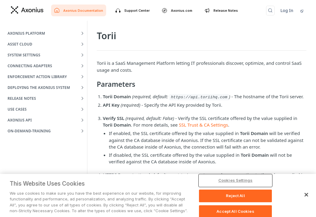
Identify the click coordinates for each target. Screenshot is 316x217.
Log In (286, 10)
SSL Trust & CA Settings (203, 125)
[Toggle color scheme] (302, 10)
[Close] (306, 195)
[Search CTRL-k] (270, 10)
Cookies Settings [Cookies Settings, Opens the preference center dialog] (235, 180)
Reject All (235, 195)
